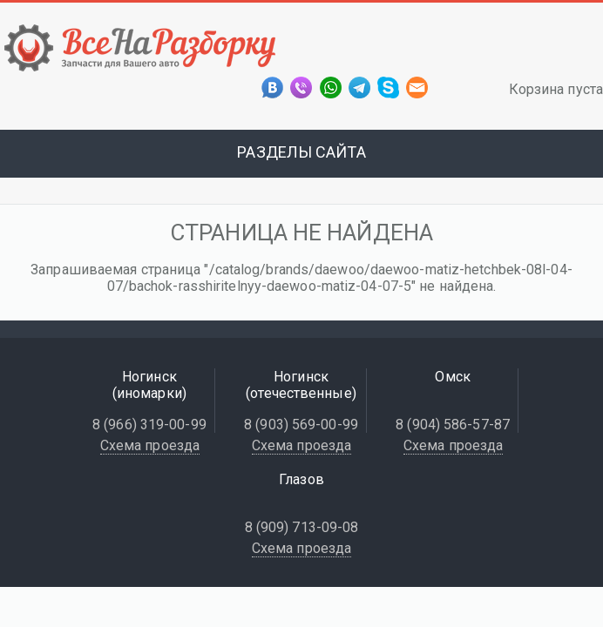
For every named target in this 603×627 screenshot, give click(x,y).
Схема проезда (150, 445)
